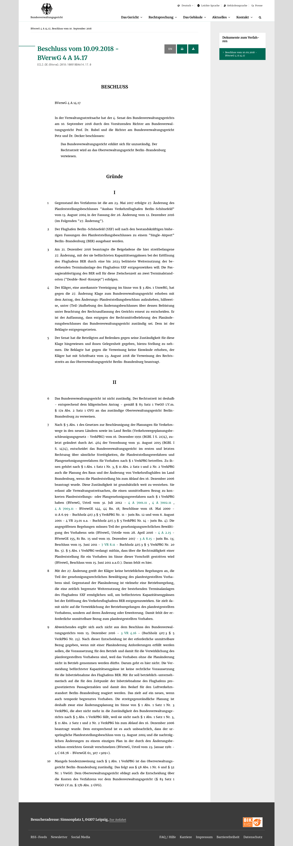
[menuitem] (131, 17)
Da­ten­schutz (252, 837)
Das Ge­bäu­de (193, 17)
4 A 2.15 (165, 532)
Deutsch (184, 5)
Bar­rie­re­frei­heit (228, 837)
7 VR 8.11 (108, 544)
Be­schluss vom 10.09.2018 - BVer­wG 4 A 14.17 (241, 54)
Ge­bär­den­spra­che (235, 5)
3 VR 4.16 (129, 633)
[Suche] (261, 17)
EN (170, 49)
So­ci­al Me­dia (80, 837)
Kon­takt (242, 17)
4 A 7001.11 (138, 502)
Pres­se (256, 5)
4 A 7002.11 (162, 502)
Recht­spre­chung (161, 17)
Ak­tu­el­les (219, 17)
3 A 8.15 (146, 538)
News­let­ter (59, 837)
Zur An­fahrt (117, 819)
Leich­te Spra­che (208, 5)
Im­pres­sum (204, 837)
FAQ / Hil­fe (167, 837)
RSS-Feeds (39, 837)
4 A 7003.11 (65, 508)
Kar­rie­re (186, 837)
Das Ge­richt (130, 17)
